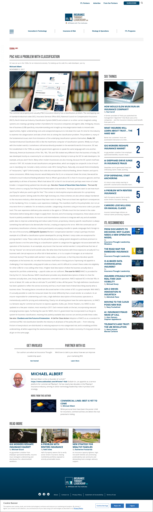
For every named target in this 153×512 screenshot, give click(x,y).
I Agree (132, 506)
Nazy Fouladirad (113, 307)
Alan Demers (112, 317)
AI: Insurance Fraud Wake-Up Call (115, 313)
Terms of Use (111, 495)
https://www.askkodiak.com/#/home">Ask (49, 381)
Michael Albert (16, 66)
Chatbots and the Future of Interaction (34, 318)
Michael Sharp (112, 284)
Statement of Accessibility (94, 495)
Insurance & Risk (69, 31)
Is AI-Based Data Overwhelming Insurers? (113, 264)
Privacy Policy (77, 495)
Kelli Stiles (47, 449)
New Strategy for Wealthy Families (83, 445)
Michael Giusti (18, 449)
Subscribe (131, 3)
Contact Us (65, 495)
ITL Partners (85, 3)
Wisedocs (108, 244)
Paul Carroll (110, 112)
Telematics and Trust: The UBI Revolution (117, 325)
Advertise (96, 3)
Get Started (34, 361)
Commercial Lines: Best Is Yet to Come (78, 402)
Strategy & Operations (100, 31)
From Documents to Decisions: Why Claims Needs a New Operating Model (117, 233)
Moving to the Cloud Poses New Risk (116, 303)
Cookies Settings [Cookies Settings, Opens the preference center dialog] (102, 506)
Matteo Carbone (111, 331)
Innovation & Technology (37, 31)
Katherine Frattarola (83, 449)
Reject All (117, 506)
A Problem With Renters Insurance (52, 445)
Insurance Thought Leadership (117, 242)
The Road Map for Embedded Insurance (116, 250)
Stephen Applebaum (112, 319)
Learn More (75, 361)
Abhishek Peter (113, 297)
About (56, 495)
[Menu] (15, 31)
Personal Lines (14, 48)
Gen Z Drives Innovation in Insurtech (112, 292)
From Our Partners (111, 3)
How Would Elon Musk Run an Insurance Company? (122, 108)
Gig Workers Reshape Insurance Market (21, 445)
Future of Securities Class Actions (73, 185)
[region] (76, 506)
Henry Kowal (112, 329)
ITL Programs (130, 31)
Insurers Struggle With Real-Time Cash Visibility (118, 279)
